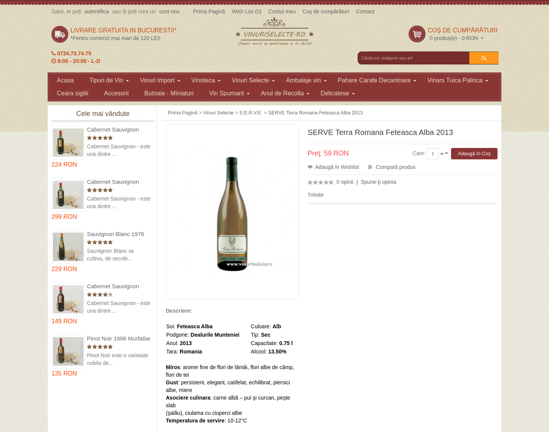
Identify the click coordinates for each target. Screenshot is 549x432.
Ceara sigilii (72, 93)
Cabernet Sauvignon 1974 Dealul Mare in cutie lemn (113, 182)
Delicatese (338, 93)
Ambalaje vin (306, 80)
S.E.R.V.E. (251, 113)
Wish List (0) (247, 11)
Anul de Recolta (285, 93)
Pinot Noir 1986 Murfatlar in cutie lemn (119, 338)
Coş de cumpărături (325, 11)
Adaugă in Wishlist (337, 167)
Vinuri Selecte (253, 80)
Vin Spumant (229, 93)
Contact (365, 11)
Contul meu (282, 11)
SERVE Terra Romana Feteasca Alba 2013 (315, 113)
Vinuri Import (160, 80)
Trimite (316, 195)
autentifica (97, 11)
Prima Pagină (209, 11)
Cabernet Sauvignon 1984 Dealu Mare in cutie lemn (119, 286)
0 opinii (345, 182)
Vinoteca (206, 80)
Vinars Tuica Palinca (457, 80)
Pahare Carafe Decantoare (377, 80)
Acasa (65, 80)
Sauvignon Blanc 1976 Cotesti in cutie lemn (115, 234)
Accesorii (116, 93)
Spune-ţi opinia (378, 182)
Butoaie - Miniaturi (169, 93)
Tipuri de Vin (109, 80)
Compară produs (396, 167)
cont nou (169, 11)
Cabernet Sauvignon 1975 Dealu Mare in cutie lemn (119, 129)
